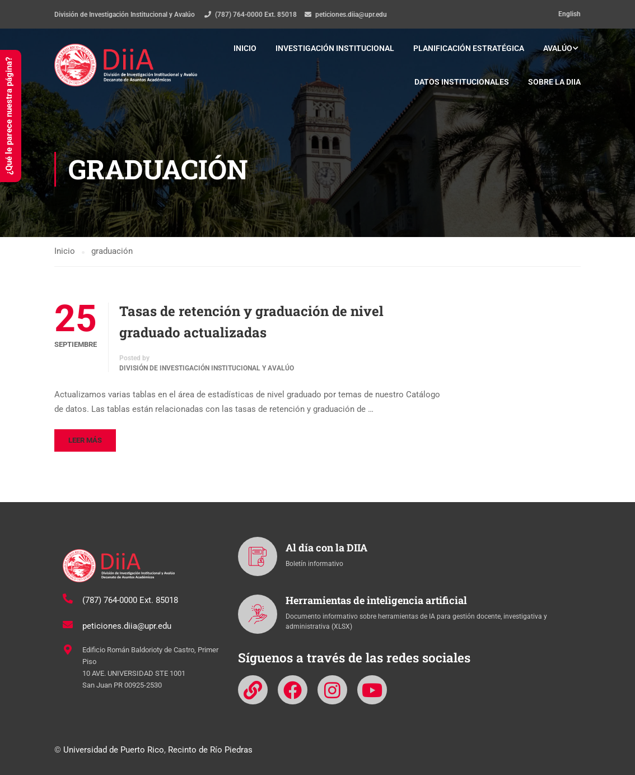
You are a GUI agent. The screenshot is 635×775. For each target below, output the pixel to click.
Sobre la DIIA (554, 81)
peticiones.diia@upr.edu (351, 14)
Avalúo (557, 48)
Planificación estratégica (468, 48)
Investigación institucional (335, 48)
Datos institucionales (461, 81)
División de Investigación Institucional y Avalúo (206, 368)
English (569, 14)
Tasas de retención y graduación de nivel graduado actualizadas (251, 321)
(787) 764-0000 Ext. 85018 (256, 14)
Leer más (85, 440)
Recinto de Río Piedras (210, 750)
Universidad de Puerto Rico (113, 750)
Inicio (245, 48)
